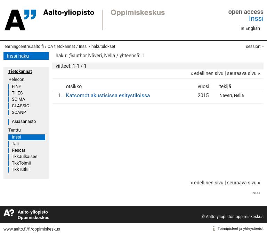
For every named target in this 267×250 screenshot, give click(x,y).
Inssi (256, 18)
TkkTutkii (21, 169)
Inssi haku (18, 56)
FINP (16, 86)
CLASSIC (20, 105)
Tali (15, 143)
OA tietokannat (61, 46)
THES (17, 92)
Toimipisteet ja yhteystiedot (241, 228)
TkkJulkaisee (24, 156)
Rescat (18, 150)
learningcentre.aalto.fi (23, 46)
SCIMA (18, 99)
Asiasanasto (24, 121)
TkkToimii (21, 163)
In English (250, 28)
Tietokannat (20, 71)
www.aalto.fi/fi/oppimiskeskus (31, 229)
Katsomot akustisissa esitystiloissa (108, 95)
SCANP (19, 112)
